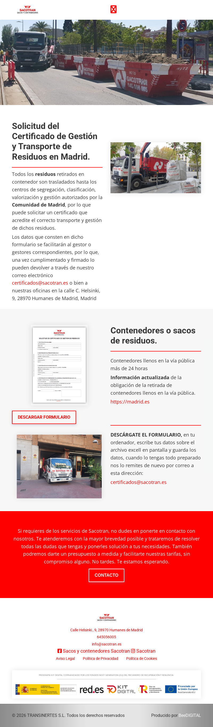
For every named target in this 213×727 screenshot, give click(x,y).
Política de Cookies (141, 658)
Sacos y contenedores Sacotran (96, 651)
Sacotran (145, 651)
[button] (44, 417)
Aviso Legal (65, 658)
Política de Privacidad (100, 658)
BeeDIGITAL (190, 715)
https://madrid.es (130, 401)
